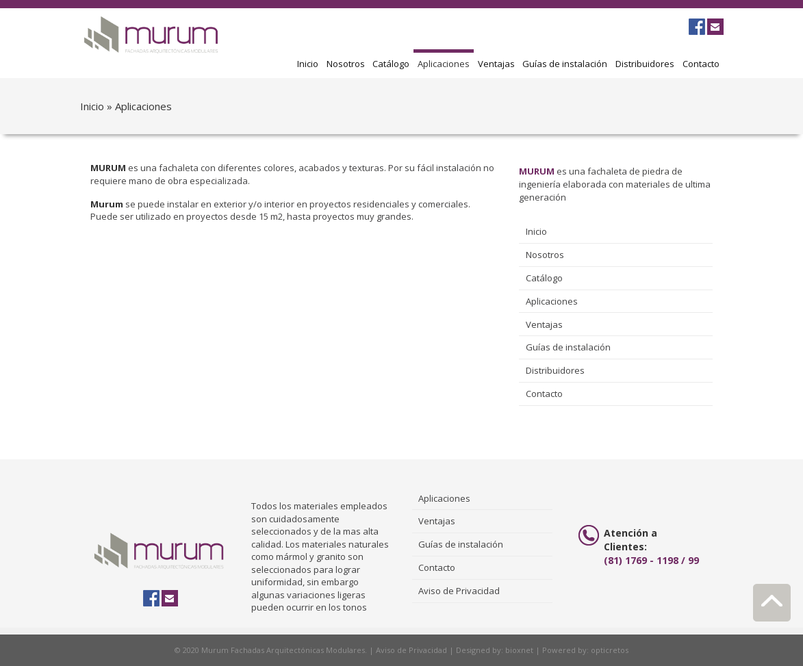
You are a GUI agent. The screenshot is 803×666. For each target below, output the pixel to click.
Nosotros (346, 63)
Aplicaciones (444, 63)
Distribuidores (644, 63)
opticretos (609, 650)
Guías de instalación (564, 63)
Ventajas (496, 63)
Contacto (701, 63)
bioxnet (519, 650)
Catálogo (390, 63)
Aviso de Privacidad (459, 591)
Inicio (307, 63)
